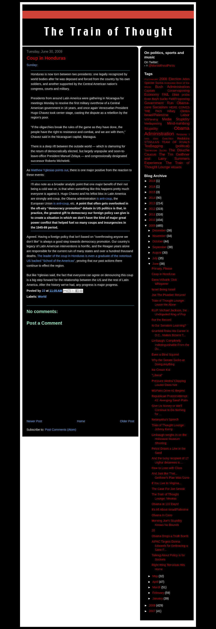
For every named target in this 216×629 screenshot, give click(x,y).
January (157, 598)
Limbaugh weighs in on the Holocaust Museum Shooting (169, 439)
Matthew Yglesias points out (49, 170)
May (155, 576)
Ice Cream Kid (161, 369)
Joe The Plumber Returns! (169, 295)
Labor (184, 115)
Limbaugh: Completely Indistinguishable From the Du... (170, 345)
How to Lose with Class (167, 468)
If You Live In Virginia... (166, 483)
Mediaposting (153, 123)
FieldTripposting (179, 99)
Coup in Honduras (163, 274)
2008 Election (170, 79)
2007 (152, 611)
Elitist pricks (180, 94)
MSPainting (151, 119)
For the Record (161, 319)
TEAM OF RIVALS (175, 142)
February (158, 592)
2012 (152, 208)
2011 (152, 214)
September (159, 247)
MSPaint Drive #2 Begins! (168, 390)
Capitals (149, 90)
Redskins (183, 138)
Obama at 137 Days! (165, 504)
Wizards (176, 167)
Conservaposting (178, 90)
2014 (152, 197)
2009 (152, 225)
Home (81, 421)
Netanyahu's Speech (165, 419)
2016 (152, 186)
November (159, 236)
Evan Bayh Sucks (156, 99)
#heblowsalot (151, 79)
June (155, 263)
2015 (152, 192)
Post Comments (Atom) (60, 429)
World (42, 296)
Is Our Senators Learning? (169, 325)
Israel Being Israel (163, 289)
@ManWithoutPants (162, 65)
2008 (152, 605)
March (156, 587)
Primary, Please (162, 268)
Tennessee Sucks (155, 150)
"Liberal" (157, 375)
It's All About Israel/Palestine (170, 509)
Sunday (32, 65)
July (155, 258)
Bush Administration (172, 87)
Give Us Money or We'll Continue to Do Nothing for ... (168, 410)
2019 (152, 181)
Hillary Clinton (178, 111)
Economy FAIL (156, 95)
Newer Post (34, 421)
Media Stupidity (175, 119)
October (157, 241)
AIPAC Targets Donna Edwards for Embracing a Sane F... (170, 545)
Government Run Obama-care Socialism (166, 105)
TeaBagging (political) (166, 146)
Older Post (127, 421)
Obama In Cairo (162, 515)
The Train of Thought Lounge (166, 165)
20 (153, 530)
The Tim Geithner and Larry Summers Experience (166, 158)
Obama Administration (166, 131)
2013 (152, 203)
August (157, 252)
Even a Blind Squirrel (165, 354)
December (159, 230)
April (155, 581)
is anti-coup (104, 198)
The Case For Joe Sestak (168, 489)
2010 (152, 220)
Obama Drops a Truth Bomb (170, 536)
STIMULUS (151, 142)
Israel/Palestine (156, 115)
